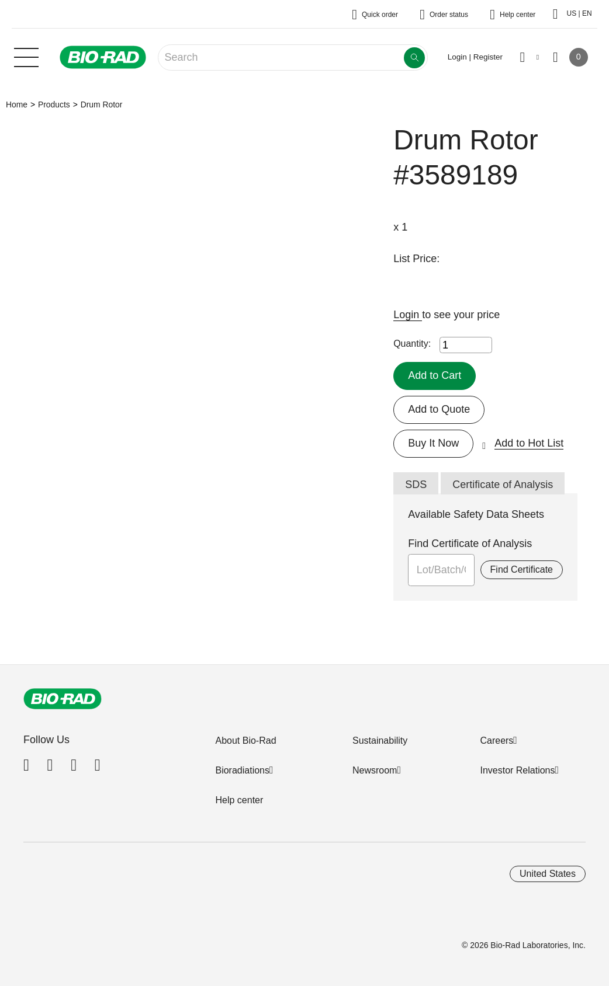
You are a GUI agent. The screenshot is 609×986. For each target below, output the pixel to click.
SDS (416, 484)
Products (54, 104)
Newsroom (374, 770)
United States (548, 874)
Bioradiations (242, 770)
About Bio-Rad (245, 740)
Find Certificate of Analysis (470, 543)
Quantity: (412, 344)
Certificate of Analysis (502, 484)
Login (407, 314)
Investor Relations (517, 770)
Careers (496, 740)
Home (16, 104)
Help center (239, 800)
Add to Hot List (528, 443)
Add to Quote (439, 409)
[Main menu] (26, 56)
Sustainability (379, 740)
